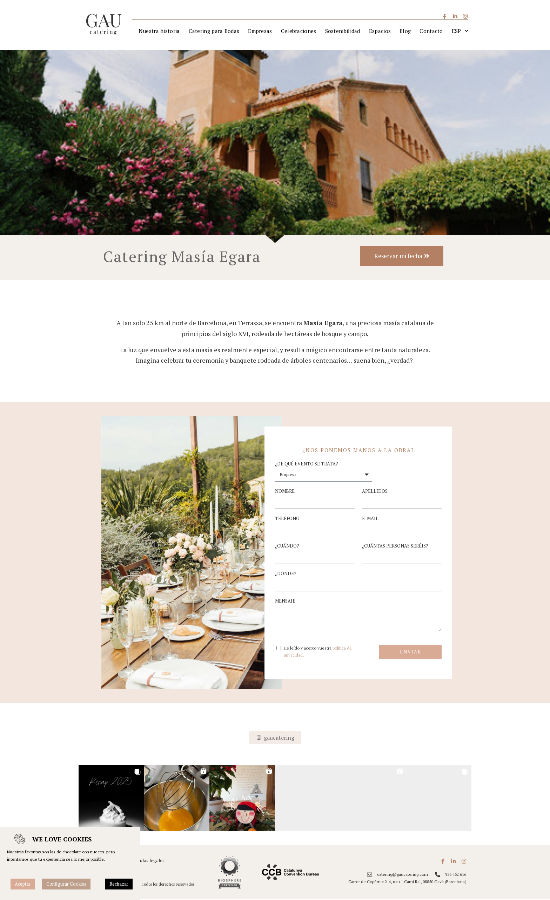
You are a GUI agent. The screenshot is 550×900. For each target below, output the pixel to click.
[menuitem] (460, 31)
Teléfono (287, 519)
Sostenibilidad (342, 31)
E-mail (370, 519)
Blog (405, 31)
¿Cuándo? (287, 547)
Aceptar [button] (23, 884)
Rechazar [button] (118, 884)
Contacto (431, 31)
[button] (111, 799)
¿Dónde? (285, 574)
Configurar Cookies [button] (66, 884)
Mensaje (285, 601)
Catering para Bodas (214, 31)
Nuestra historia (159, 31)
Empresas (260, 31)
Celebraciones (298, 31)
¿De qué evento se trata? (306, 465)
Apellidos (375, 492)
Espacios (380, 31)
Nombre (285, 492)
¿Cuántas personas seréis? (395, 547)
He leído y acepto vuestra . (318, 652)
